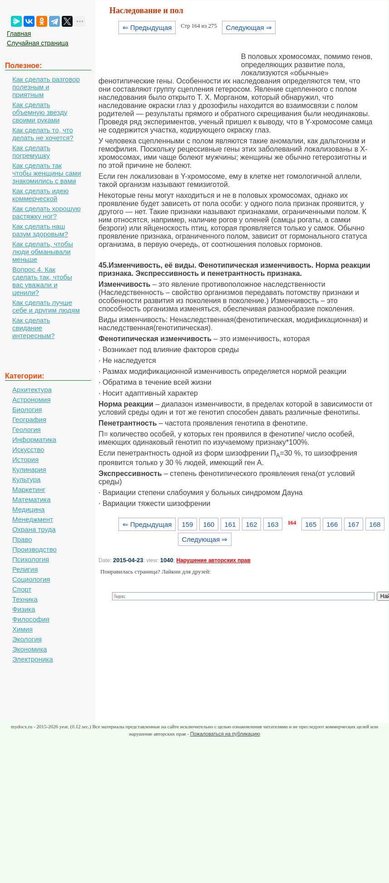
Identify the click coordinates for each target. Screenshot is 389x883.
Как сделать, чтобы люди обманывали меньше (42, 251)
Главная (19, 33)
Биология (27, 409)
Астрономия (31, 399)
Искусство (28, 449)
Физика (23, 609)
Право (22, 539)
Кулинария (29, 469)
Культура (26, 479)
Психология (30, 559)
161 (230, 524)
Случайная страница (38, 43)
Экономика (29, 649)
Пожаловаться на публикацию (225, 733)
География (29, 419)
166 (332, 524)
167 (353, 524)
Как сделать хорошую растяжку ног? (46, 212)
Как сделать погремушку (31, 151)
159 (187, 524)
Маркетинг (28, 489)
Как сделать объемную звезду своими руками (39, 112)
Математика (31, 499)
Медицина (28, 509)
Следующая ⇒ (249, 27)
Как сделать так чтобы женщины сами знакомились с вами (46, 173)
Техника (25, 599)
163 (273, 524)
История (25, 459)
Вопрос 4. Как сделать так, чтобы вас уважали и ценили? (42, 280)
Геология (26, 429)
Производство (34, 549)
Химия (22, 629)
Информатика (34, 439)
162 (251, 524)
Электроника (32, 659)
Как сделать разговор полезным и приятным (46, 86)
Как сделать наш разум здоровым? (40, 230)
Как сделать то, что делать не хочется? (43, 134)
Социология (31, 579)
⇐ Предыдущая (147, 27)
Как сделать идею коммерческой (40, 194)
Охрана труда (34, 529)
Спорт (21, 589)
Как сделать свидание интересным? (33, 327)
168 (374, 524)
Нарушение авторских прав (213, 560)
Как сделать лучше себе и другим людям (46, 306)
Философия (30, 619)
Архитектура (32, 389)
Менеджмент (32, 519)
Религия (25, 569)
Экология (27, 639)
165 (310, 524)
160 (208, 524)
